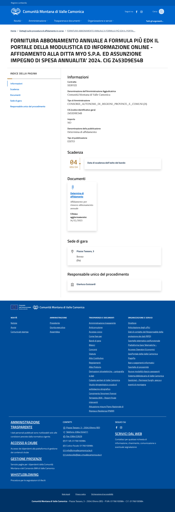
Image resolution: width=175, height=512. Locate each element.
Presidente (55, 323)
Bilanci (92, 345)
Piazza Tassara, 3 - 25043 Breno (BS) (87, 427)
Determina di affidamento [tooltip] (77, 194)
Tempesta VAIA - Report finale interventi (102, 400)
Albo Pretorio (106, 367)
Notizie (14, 323)
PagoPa (143, 358)
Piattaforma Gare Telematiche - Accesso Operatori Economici (146, 347)
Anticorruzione (96, 327)
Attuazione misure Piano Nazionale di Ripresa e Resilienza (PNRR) (106, 409)
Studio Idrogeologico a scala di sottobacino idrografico (103, 387)
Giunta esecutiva (57, 327)
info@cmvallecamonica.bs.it (77, 450)
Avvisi (13, 327)
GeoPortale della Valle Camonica (146, 353)
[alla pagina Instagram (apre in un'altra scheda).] (139, 11)
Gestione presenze (26, 458)
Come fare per (95, 336)
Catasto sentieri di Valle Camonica (104, 380)
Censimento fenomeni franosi (102, 393)
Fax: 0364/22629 (72, 436)
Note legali (66, 494)
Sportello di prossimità (138, 367)
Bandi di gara (95, 340)
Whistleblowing (25, 474)
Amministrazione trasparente (102, 323)
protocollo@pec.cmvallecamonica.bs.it (82, 454)
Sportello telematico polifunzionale (144, 340)
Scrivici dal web (128, 433)
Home (13, 30)
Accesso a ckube (24, 442)
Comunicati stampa (19, 331)
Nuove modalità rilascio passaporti (144, 371)
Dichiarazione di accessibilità (102, 494)
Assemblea (55, 331)
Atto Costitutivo (107, 358)
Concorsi (93, 349)
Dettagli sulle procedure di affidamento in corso (41, 30)
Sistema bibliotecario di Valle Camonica (146, 375)
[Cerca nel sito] (161, 11)
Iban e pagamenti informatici (141, 362)
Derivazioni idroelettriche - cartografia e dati (106, 373)
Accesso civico (95, 331)
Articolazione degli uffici (139, 327)
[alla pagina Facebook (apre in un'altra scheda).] (134, 11)
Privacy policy (80, 494)
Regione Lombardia (19, 2)
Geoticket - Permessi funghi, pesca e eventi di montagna (146, 382)
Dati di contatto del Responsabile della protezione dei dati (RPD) (145, 334)
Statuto (92, 353)
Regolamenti (95, 362)
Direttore (132, 323)
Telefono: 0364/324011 (75, 432)
